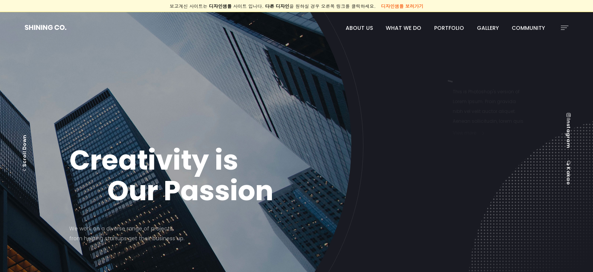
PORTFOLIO (449, 28)
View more (465, 132)
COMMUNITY (528, 28)
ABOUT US (359, 28)
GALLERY (488, 28)
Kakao (568, 173)
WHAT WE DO (403, 28)
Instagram (568, 130)
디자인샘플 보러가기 (402, 6)
